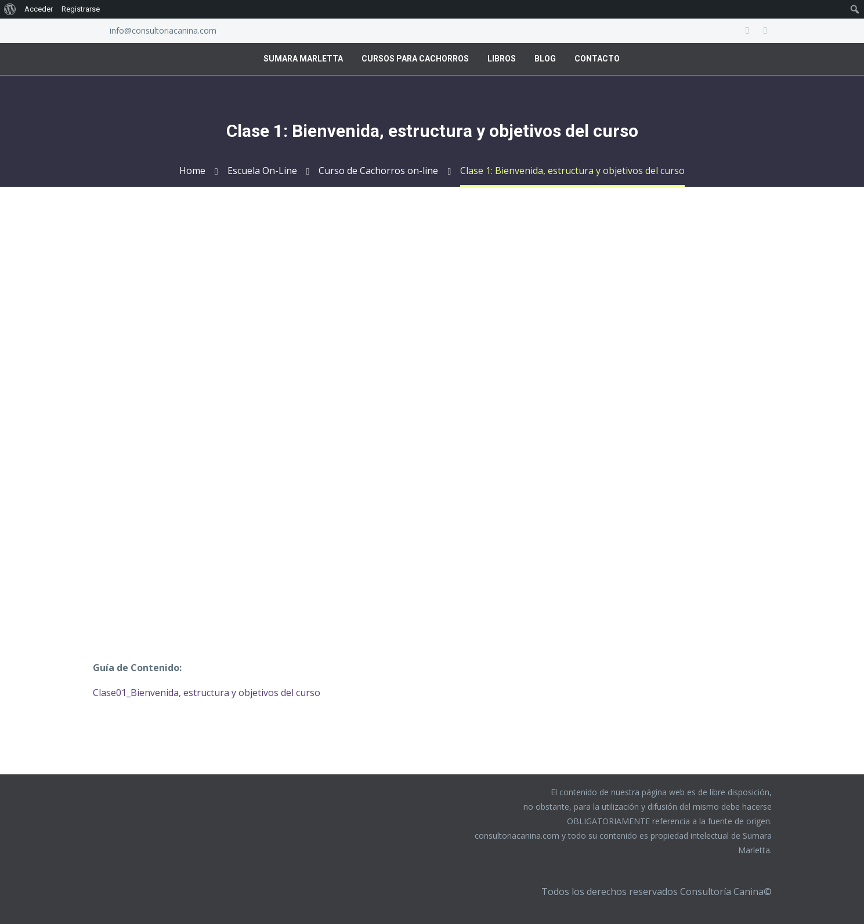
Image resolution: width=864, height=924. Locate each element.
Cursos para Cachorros (415, 58)
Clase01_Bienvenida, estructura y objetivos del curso (206, 692)
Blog (545, 58)
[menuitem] (10, 9)
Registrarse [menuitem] (81, 9)
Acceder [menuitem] (38, 9)
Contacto (597, 58)
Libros (501, 58)
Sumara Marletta (303, 58)
